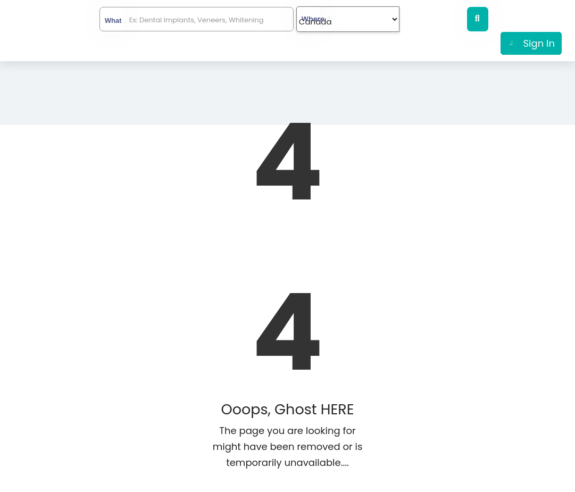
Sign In (539, 43)
